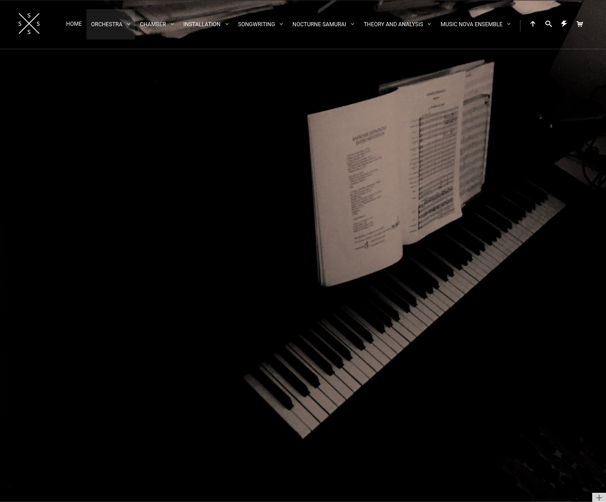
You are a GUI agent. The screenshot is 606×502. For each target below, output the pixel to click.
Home (74, 24)
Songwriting (256, 24)
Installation (202, 24)
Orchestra (106, 24)
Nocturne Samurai (319, 24)
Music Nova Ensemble (471, 24)
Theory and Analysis (393, 24)
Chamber (153, 24)
